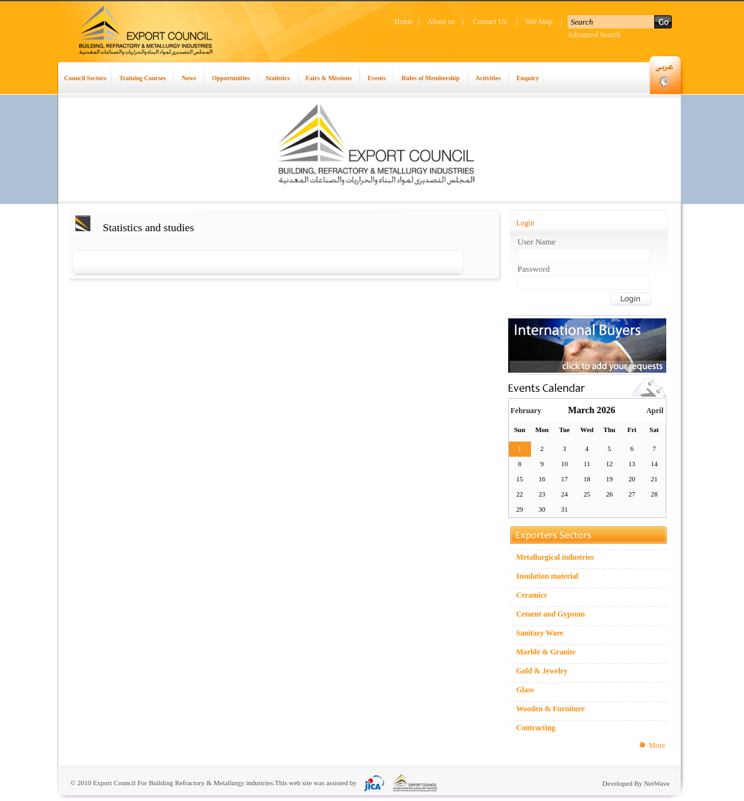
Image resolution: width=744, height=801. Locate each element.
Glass (525, 689)
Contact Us (490, 21)
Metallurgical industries (555, 557)
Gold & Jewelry (542, 670)
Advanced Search (594, 34)
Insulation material (547, 576)
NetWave (657, 783)
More (657, 745)
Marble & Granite (546, 651)
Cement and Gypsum (550, 614)
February (526, 410)
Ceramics (531, 595)
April (654, 410)
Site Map (538, 21)
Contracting (536, 727)
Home (403, 21)
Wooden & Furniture (550, 708)
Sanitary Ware (540, 633)
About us (441, 21)
